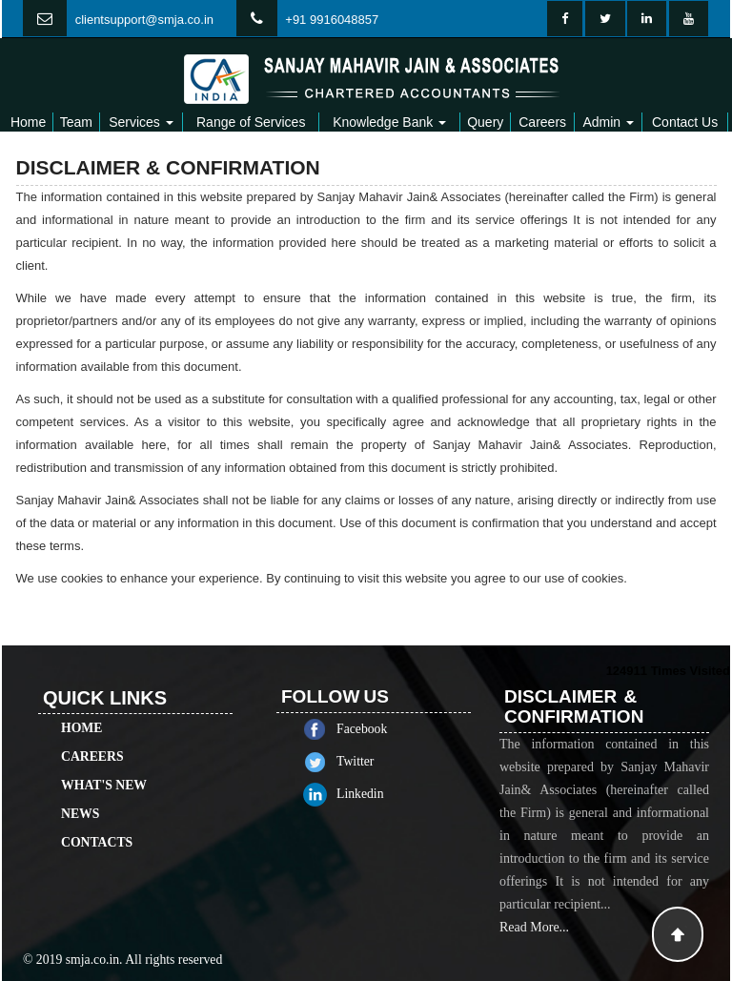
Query (485, 122)
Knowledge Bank (389, 122)
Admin (608, 122)
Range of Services (250, 122)
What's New (104, 768)
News (80, 796)
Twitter (372, 761)
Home (28, 122)
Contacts (96, 825)
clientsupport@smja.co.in (144, 19)
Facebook (379, 729)
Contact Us (685, 122)
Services (141, 122)
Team (76, 122)
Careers (542, 122)
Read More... (534, 944)
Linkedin (377, 794)
